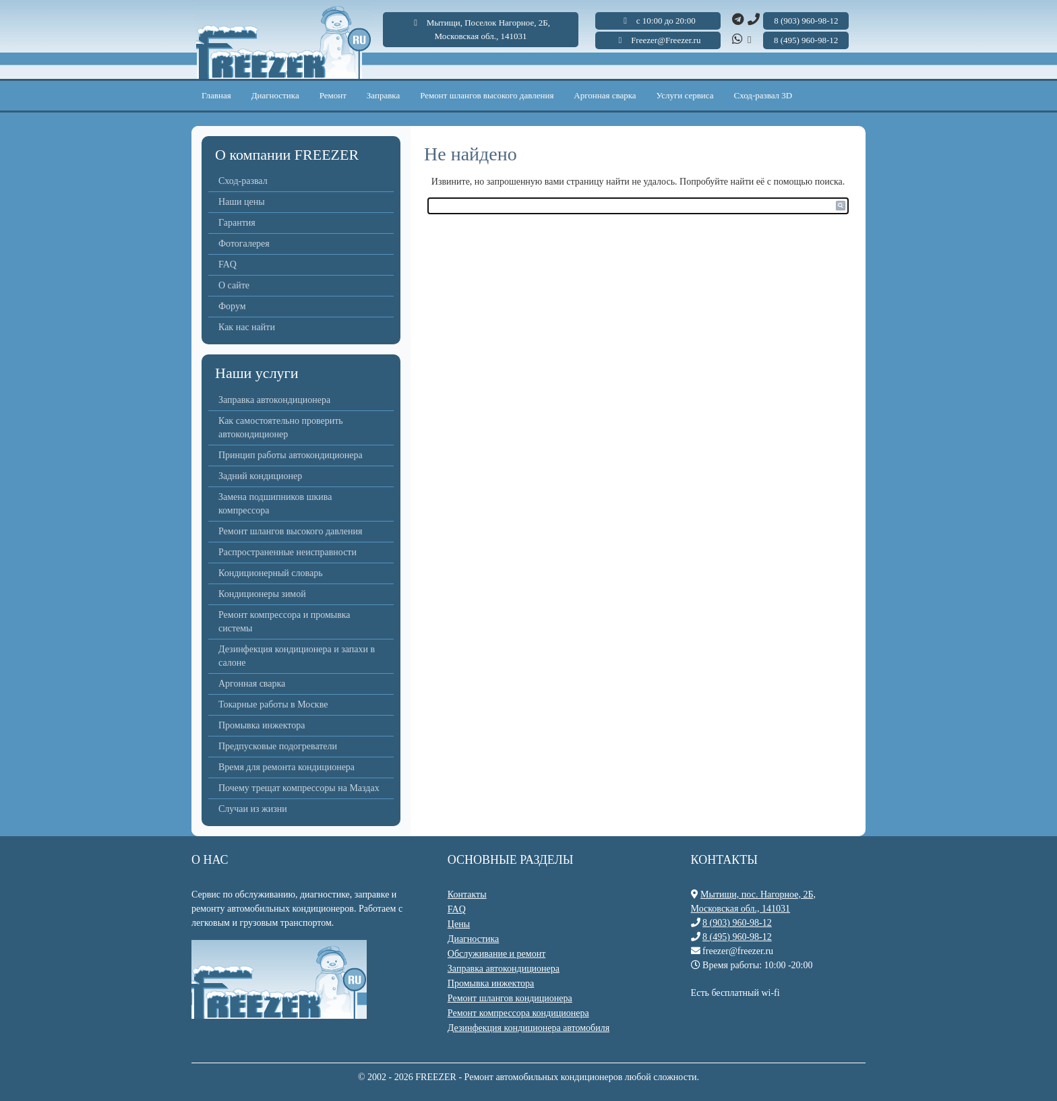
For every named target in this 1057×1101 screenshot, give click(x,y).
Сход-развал (243, 181)
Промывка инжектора (261, 725)
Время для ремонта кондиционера (286, 767)
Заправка (383, 95)
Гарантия (236, 223)
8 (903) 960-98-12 (737, 923)
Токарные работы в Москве (273, 704)
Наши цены (241, 202)
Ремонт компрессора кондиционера (518, 1013)
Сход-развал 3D (763, 95)
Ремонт (333, 95)
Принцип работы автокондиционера (290, 455)
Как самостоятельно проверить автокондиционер (280, 427)
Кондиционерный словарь (270, 573)
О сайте (233, 285)
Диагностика (275, 95)
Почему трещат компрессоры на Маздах (299, 788)
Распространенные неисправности (287, 552)
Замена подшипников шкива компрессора (275, 503)
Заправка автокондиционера (274, 400)
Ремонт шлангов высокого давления (486, 95)
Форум (232, 306)
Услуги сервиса (685, 95)
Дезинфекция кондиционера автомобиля (528, 1028)
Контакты (467, 894)
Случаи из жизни (252, 809)
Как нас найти (246, 327)
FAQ (227, 264)
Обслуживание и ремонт (496, 954)
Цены (459, 924)
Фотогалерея (244, 244)
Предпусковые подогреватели (277, 746)
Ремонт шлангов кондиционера (510, 998)
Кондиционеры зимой (262, 594)
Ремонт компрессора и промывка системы (284, 621)
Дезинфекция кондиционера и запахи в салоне (296, 656)
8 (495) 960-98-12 (737, 937)
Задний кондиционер (260, 476)
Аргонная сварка (605, 95)
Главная (216, 95)
